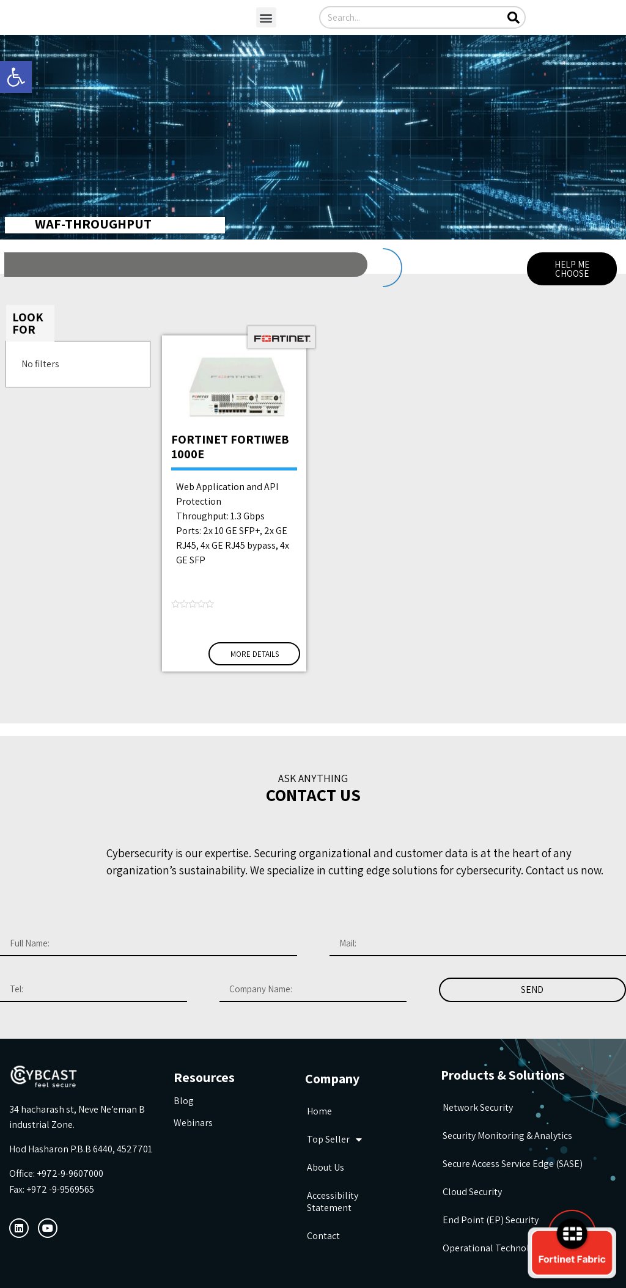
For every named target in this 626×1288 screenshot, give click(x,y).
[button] (266, 17)
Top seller (334, 1140)
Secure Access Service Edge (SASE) (513, 1163)
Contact (323, 1235)
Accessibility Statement (332, 1201)
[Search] (513, 17)
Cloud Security (472, 1191)
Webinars (193, 1122)
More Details (254, 654)
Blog (184, 1100)
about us (325, 1167)
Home (319, 1111)
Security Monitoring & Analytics (507, 1135)
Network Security (478, 1107)
